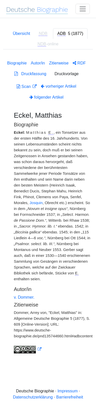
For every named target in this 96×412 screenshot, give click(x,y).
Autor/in (38, 63)
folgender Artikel (46, 97)
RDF (79, 63)
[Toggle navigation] (83, 9)
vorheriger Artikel (58, 86)
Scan (24, 86)
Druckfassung (30, 74)
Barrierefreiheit (69, 397)
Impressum (67, 391)
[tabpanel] (48, 206)
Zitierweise (58, 63)
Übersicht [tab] (21, 33)
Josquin (35, 203)
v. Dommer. (24, 297)
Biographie (17, 63)
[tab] (70, 33)
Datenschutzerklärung (33, 397)
